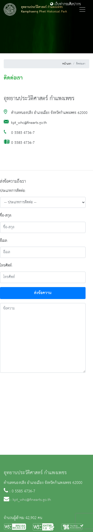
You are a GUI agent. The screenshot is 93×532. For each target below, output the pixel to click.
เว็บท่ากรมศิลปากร (65, 4)
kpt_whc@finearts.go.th (32, 500)
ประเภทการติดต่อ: (13, 190)
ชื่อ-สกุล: (6, 215)
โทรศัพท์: (6, 265)
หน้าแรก (66, 64)
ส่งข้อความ (43, 293)
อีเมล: (4, 240)
